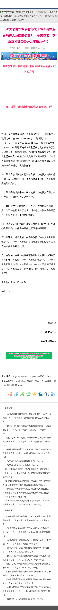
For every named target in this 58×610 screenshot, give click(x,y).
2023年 (10, 385)
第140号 (19, 385)
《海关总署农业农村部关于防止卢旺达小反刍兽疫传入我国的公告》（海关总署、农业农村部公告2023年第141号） (27, 442)
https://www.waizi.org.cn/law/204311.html (32, 376)
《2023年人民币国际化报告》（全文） (22, 465)
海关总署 (39, 381)
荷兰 (23, 381)
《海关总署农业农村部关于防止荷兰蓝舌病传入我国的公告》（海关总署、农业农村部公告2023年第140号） (29, 16)
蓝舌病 (30, 381)
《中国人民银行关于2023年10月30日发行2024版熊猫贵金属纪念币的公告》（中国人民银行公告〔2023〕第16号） (27, 453)
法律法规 (42, 12)
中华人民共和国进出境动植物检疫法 (31, 242)
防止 (17, 381)
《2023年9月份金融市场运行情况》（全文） (24, 461)
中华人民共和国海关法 (35, 156)
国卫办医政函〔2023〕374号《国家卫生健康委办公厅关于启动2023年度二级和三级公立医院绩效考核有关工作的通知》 (26, 473)
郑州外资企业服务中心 (26, 12)
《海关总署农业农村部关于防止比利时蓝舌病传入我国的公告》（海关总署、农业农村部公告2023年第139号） (27, 418)
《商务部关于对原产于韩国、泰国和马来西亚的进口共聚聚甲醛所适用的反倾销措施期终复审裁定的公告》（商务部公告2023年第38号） (27, 493)
